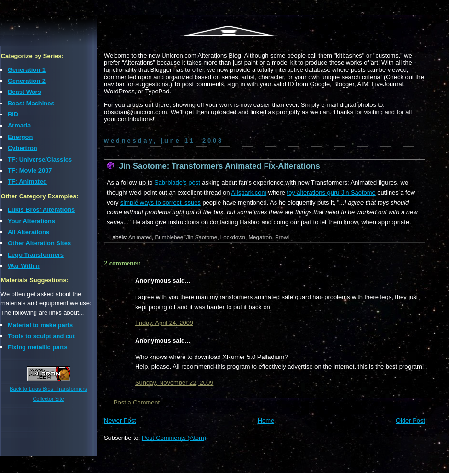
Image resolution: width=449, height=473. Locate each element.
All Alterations (28, 232)
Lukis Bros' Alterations (41, 209)
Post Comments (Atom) (174, 437)
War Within (24, 265)
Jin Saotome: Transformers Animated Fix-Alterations (219, 166)
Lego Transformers (36, 254)
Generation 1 (27, 69)
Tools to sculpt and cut (41, 336)
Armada (19, 125)
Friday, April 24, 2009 (164, 322)
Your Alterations (31, 221)
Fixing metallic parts (38, 347)
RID (13, 114)
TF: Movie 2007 (30, 170)
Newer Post (120, 420)
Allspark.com (248, 192)
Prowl (282, 237)
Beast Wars (24, 91)
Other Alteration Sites (39, 243)
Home (266, 420)
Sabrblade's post (176, 182)
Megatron (260, 237)
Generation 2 (27, 80)
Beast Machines (31, 103)
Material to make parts (40, 325)
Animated (140, 237)
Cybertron (22, 147)
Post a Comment (137, 402)
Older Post (410, 420)
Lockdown (232, 237)
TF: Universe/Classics (40, 159)
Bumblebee (169, 237)
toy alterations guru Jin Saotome (331, 192)
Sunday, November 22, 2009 (174, 382)
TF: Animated (27, 181)
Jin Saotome (202, 237)
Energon (20, 136)
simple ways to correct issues (160, 202)
